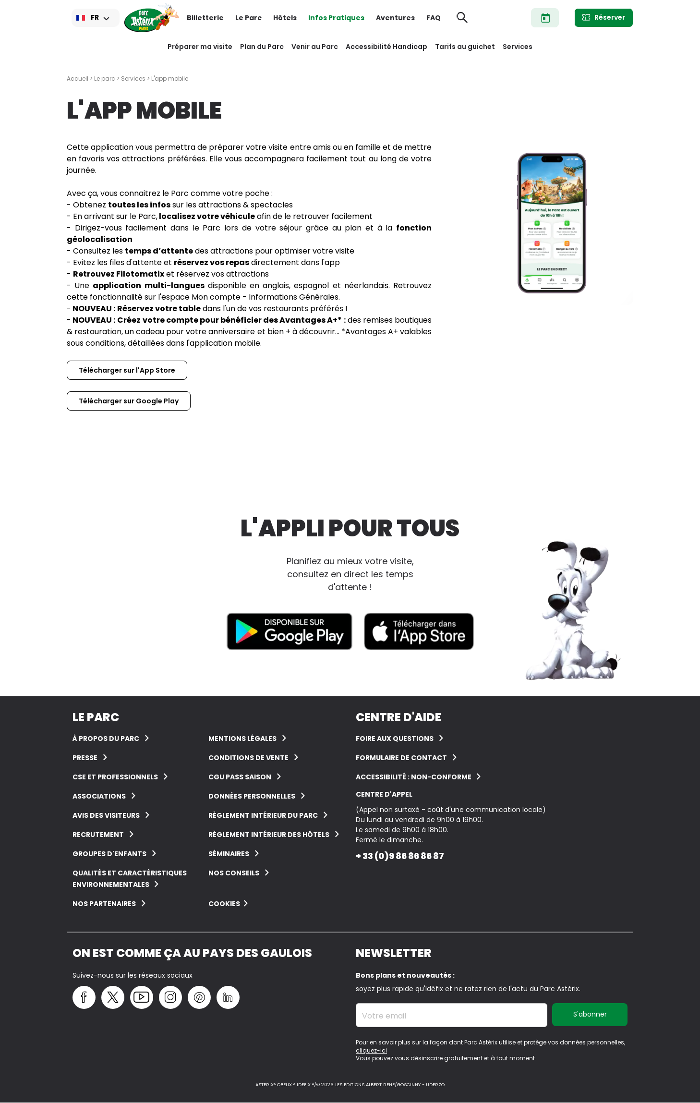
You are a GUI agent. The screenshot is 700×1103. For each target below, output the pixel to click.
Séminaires (228, 854)
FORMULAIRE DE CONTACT (401, 758)
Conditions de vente (248, 758)
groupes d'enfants (109, 854)
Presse (84, 758)
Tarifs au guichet (465, 46)
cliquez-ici (371, 1050)
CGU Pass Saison (239, 777)
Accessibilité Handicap (386, 46)
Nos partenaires (104, 904)
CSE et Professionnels (115, 777)
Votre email (384, 1016)
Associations (99, 796)
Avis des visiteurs (106, 815)
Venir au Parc (314, 46)
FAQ (433, 18)
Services (517, 46)
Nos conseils (233, 873)
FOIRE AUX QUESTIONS (395, 738)
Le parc (104, 78)
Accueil (77, 78)
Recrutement (98, 834)
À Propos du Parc (105, 738)
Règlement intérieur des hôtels (268, 834)
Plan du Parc (262, 46)
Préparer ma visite (200, 46)
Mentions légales (242, 738)
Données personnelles (251, 796)
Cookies (224, 904)
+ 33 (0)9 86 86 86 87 (400, 856)
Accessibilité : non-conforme (414, 777)
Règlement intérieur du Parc (263, 815)
